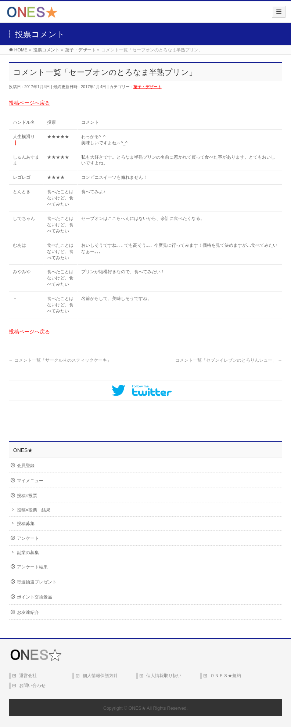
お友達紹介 (28, 612)
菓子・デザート (147, 86)
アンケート (28, 538)
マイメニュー (30, 480)
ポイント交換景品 (34, 597)
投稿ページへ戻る (29, 103)
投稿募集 (26, 523)
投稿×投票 (27, 495)
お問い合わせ (32, 685)
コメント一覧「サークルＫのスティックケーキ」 (60, 360)
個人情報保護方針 (100, 675)
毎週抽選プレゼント (37, 582)
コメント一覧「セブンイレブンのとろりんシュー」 (228, 360)
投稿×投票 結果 (33, 510)
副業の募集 (28, 552)
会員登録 (26, 465)
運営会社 (28, 675)
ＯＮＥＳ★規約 (225, 675)
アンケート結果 (32, 566)
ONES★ (137, 708)
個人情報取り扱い (164, 675)
